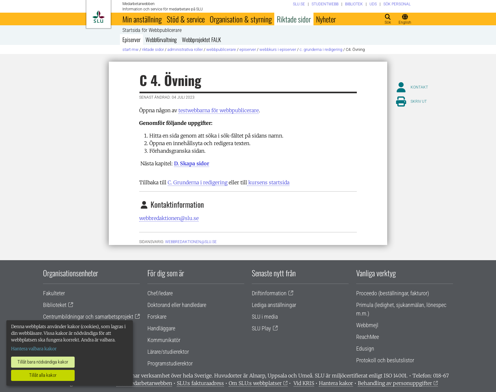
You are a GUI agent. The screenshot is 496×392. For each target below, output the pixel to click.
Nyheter (326, 19)
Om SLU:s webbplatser (255, 383)
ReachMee (367, 337)
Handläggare (161, 328)
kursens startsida (268, 182)
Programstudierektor (170, 363)
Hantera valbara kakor (34, 349)
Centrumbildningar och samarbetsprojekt (88, 316)
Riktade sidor (294, 19)
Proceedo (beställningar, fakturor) (392, 293)
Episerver (131, 39)
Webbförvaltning (161, 39)
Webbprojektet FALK (201, 39)
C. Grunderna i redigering (321, 49)
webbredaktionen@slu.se (169, 218)
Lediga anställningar (274, 305)
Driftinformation (269, 293)
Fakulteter (54, 293)
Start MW (130, 49)
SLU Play (261, 328)
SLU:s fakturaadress (200, 383)
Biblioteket (54, 305)
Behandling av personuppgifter (395, 383)
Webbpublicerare (221, 49)
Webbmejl (367, 325)
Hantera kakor (336, 383)
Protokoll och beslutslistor (385, 360)
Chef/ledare (160, 293)
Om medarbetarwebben (144, 383)
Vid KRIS (304, 383)
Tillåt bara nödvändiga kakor (42, 362)
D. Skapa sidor (191, 163)
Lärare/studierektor (168, 351)
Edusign (365, 348)
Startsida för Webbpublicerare (152, 30)
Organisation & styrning (241, 19)
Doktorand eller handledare (176, 305)
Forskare (156, 316)
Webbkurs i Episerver (277, 49)
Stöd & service (186, 19)
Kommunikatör (163, 340)
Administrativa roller (185, 49)
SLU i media (265, 316)
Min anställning (142, 19)
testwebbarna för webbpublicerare (218, 110)
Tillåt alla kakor (43, 375)
